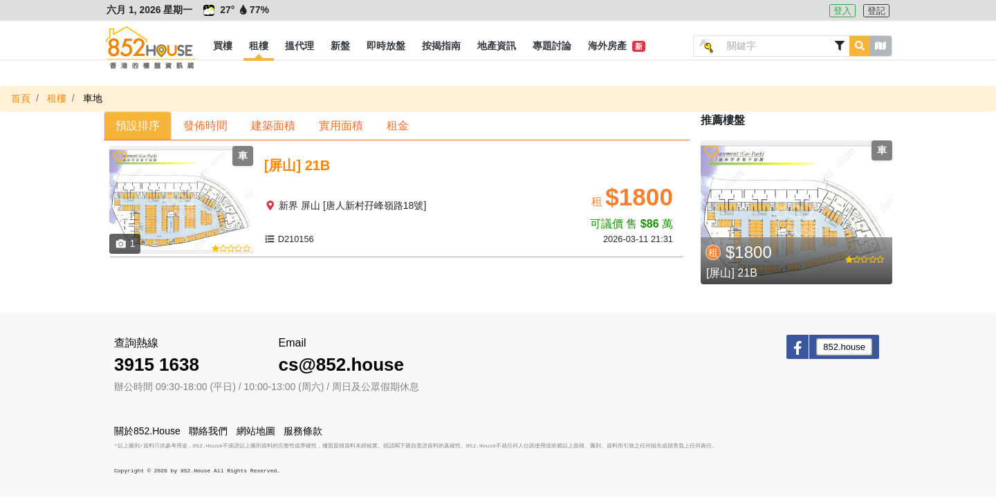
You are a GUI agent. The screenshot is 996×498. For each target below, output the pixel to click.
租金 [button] (398, 125)
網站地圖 (256, 430)
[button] (223, 46)
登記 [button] (876, 11)
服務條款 (303, 430)
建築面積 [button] (273, 125)
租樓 (56, 98)
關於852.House (147, 430)
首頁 (20, 98)
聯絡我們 (208, 430)
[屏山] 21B (731, 273)
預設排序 (138, 125)
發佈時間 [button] (205, 125)
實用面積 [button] (341, 125)
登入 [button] (842, 11)
